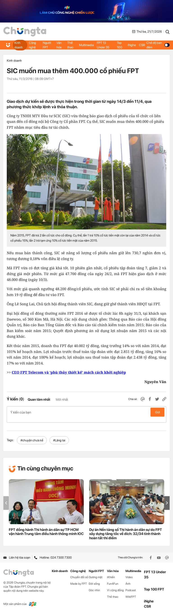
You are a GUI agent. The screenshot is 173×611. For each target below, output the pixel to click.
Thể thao (70, 45)
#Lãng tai (59, 435)
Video (129, 572)
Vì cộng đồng (115, 585)
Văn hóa (59, 45)
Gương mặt (95, 572)
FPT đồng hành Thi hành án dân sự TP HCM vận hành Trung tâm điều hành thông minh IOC (46, 527)
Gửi (157, 412)
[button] (167, 498)
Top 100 (119, 45)
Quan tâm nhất (39, 400)
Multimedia (86, 45)
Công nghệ (32, 45)
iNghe (132, 45)
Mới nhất (62, 400)
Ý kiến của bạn (86, 412)
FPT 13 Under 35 (103, 45)
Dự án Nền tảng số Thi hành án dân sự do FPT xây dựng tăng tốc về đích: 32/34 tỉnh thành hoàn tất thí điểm (125, 529)
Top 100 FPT (154, 584)
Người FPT (47, 45)
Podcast (130, 585)
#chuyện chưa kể (31, 435)
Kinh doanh (18, 45)
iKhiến (111, 572)
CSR (142, 45)
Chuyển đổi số (79, 572)
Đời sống (94, 579)
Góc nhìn (94, 585)
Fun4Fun (112, 579)
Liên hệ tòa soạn (16, 553)
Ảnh (127, 579)
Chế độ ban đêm (158, 45)
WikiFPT (130, 591)
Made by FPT (78, 579)
